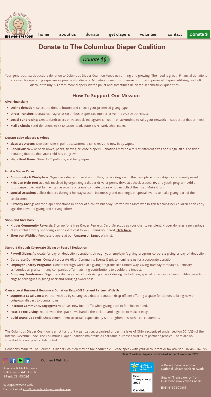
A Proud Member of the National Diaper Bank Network (182, 367)
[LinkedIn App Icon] (27, 360)
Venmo (117, 114)
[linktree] (20, 360)
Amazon (80, 235)
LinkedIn (108, 120)
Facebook (78, 120)
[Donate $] (198, 34)
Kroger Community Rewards (31, 225)
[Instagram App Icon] (5, 360)
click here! (124, 230)
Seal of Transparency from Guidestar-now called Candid (181, 379)
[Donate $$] (94, 59)
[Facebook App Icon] (13, 360)
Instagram (93, 120)
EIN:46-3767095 (173, 387)
